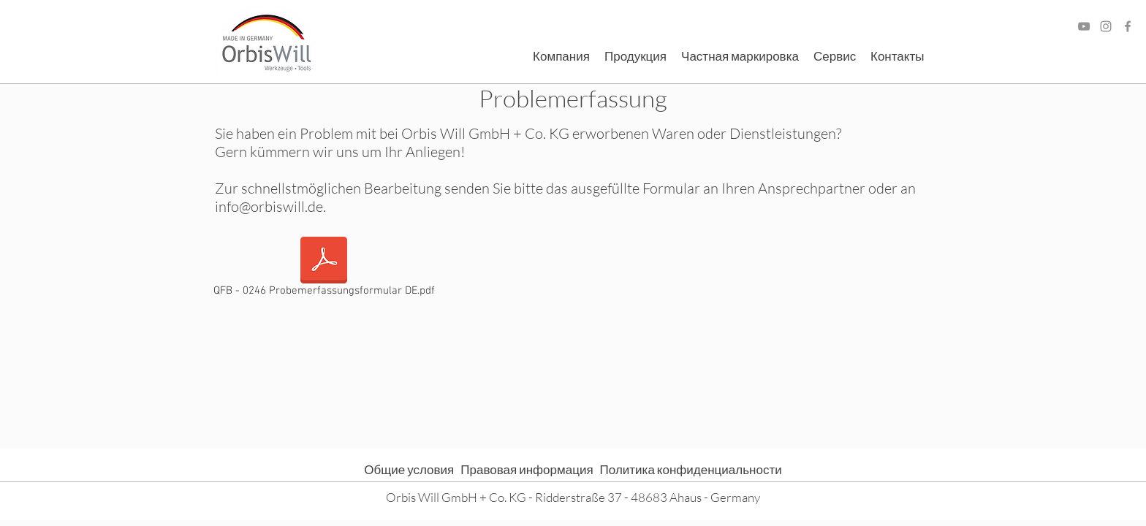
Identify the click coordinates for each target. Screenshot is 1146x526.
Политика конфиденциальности (691, 469)
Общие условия (412, 469)
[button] (561, 56)
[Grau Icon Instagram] (1105, 26)
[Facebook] (1127, 26)
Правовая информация (529, 469)
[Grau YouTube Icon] (1084, 26)
